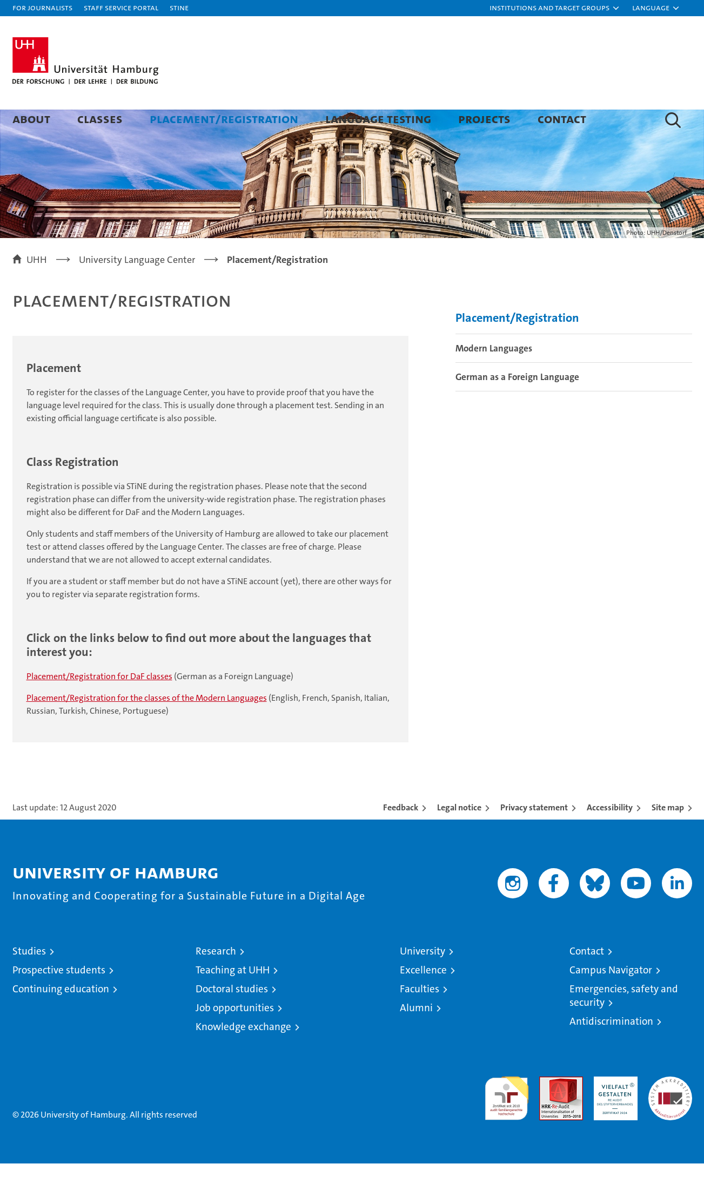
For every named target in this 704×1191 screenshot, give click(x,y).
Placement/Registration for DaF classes (99, 703)
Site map (668, 835)
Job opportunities (235, 1035)
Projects (484, 118)
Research (216, 978)
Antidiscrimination (611, 1048)
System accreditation (670, 1115)
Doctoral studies (232, 1016)
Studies (29, 978)
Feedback (400, 835)
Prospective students (58, 997)
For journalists (42, 7)
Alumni (416, 1035)
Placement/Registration (224, 118)
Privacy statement (534, 835)
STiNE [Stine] (179, 7)
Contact (562, 118)
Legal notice (459, 835)
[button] (555, 8)
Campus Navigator (610, 997)
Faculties (419, 1016)
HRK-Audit (613, 1109)
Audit (549, 1109)
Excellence (423, 997)
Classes (100, 118)
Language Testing (378, 118)
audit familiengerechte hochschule (506, 1121)
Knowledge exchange (243, 1054)
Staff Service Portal (121, 7)
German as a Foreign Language (517, 404)
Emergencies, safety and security (623, 1023)
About (31, 118)
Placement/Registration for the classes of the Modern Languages (146, 725)
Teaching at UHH (233, 997)
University (422, 978)
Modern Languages (493, 376)
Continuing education (60, 1016)
